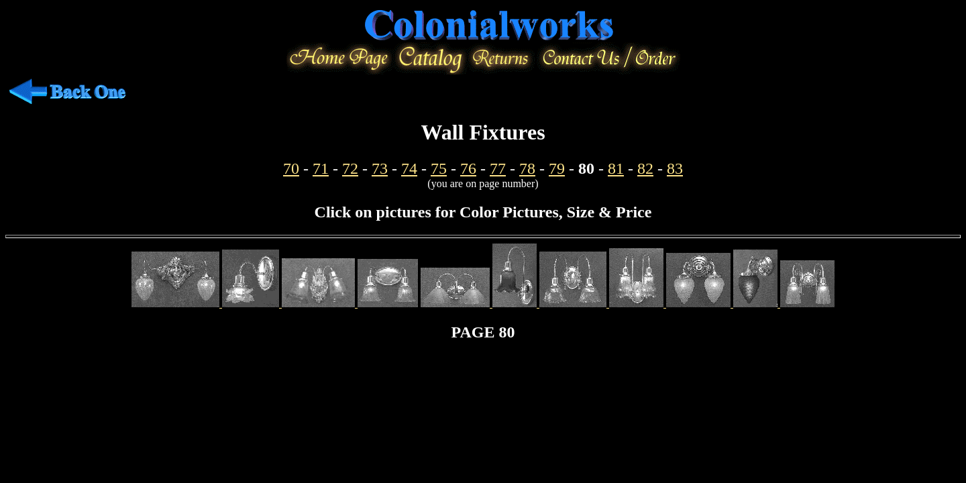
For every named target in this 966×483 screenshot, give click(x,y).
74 (409, 168)
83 (675, 168)
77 (498, 168)
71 (321, 168)
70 (291, 168)
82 (645, 168)
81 (616, 168)
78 (527, 168)
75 (439, 168)
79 (557, 168)
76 (468, 168)
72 (350, 168)
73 (380, 168)
